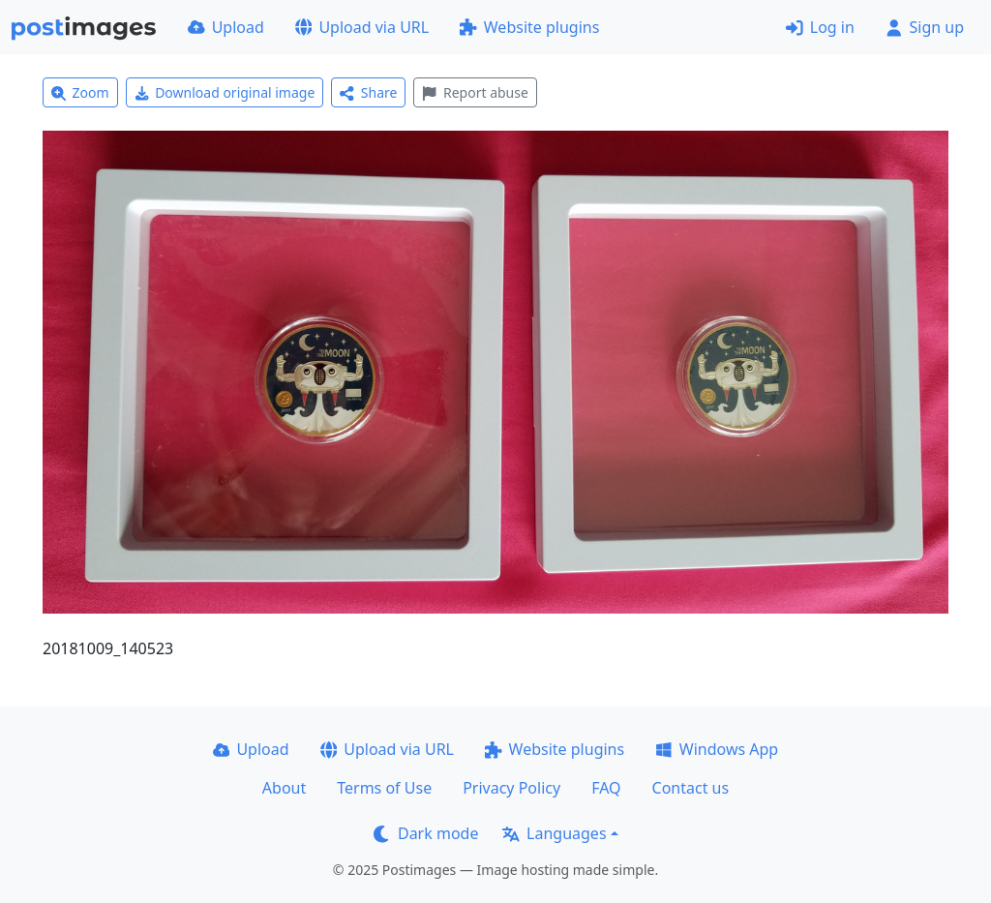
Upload (226, 27)
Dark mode (426, 833)
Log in (820, 27)
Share (368, 92)
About (284, 787)
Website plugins (529, 27)
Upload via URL (362, 27)
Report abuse (474, 92)
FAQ (605, 787)
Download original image (225, 92)
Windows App (716, 749)
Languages (554, 833)
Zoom (80, 92)
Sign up (925, 27)
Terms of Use (384, 787)
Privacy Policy (511, 787)
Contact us (691, 787)
